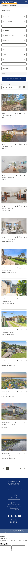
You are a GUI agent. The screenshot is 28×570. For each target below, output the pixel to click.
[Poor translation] (5, 544)
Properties (13, 5)
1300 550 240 (14, 522)
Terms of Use (22, 532)
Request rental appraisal (14, 506)
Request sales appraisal (14, 504)
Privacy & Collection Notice (10, 532)
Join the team (14, 497)
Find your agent (14, 508)
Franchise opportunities (14, 499)
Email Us (14, 520)
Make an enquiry (14, 509)
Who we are (14, 495)
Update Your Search (14, 79)
